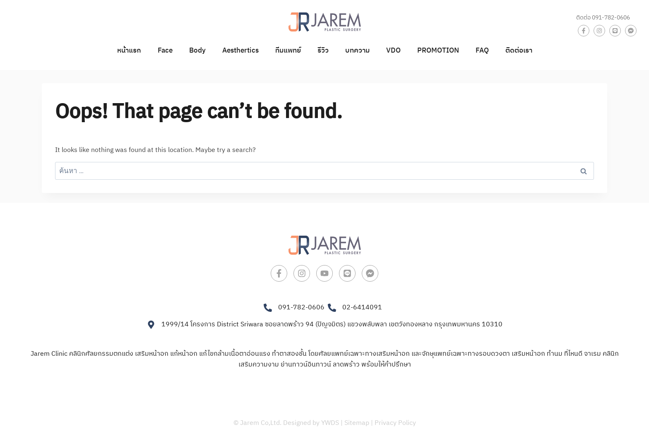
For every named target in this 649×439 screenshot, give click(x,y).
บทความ (357, 50)
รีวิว (323, 50)
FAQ (482, 50)
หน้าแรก (129, 50)
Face (165, 50)
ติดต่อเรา (518, 50)
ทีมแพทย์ (288, 50)
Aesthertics (240, 50)
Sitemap (356, 423)
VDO (393, 50)
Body (197, 50)
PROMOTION (438, 50)
